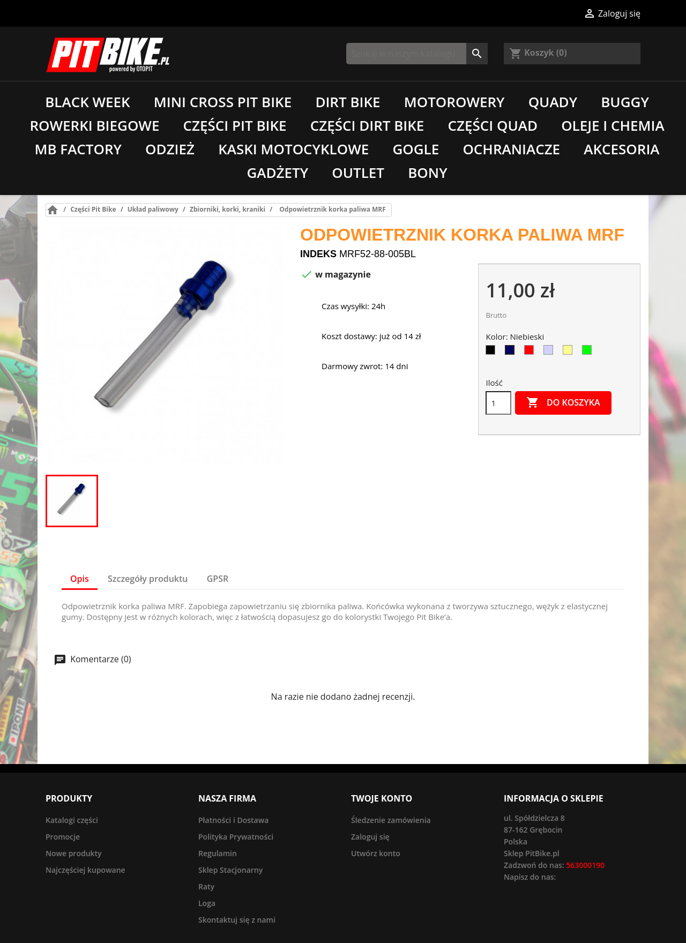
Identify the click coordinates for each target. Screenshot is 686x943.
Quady (552, 101)
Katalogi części (72, 820)
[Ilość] (498, 403)
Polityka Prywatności (235, 837)
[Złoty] (570, 352)
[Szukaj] (417, 53)
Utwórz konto (375, 853)
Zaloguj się (370, 837)
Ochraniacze (511, 149)
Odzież (170, 149)
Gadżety (277, 172)
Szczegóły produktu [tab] (148, 579)
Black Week (87, 101)
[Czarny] (492, 352)
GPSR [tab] (217, 579)
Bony (427, 172)
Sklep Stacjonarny (230, 870)
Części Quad (493, 125)
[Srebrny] (550, 352)
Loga (206, 903)
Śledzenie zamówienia (391, 820)
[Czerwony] (531, 352)
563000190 (585, 865)
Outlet (358, 172)
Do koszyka (563, 403)
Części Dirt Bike (367, 125)
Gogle (415, 149)
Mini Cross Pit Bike (223, 101)
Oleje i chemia (612, 125)
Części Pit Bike (235, 125)
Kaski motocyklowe (293, 149)
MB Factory (78, 149)
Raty (206, 886)
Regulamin (217, 853)
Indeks (318, 254)
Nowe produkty (74, 853)
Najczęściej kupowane (85, 870)
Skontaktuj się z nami (236, 920)
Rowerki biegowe (94, 125)
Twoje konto (381, 798)
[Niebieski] (512, 352)
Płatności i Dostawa (233, 820)
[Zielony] (589, 352)
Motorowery (454, 101)
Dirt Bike (347, 101)
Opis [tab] (79, 579)
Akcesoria (621, 149)
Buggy (625, 101)
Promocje (63, 837)
